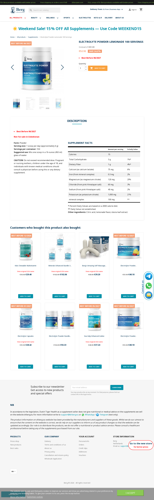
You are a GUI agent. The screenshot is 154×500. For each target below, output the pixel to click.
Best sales (14, 448)
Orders (81, 445)
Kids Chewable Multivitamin (25, 265)
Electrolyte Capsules (26, 336)
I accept (130, 492)
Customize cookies (35, 497)
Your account (86, 436)
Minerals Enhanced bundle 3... (59, 265)
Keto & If (98, 18)
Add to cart (97, 68)
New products (15, 445)
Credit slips (83, 448)
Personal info (84, 441)
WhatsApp (87, 414)
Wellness (53, 18)
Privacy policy (50, 452)
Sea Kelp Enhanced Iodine (94, 336)
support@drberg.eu (70, 414)
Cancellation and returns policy (57, 455)
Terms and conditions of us (55, 445)
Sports (70, 18)
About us (119, 18)
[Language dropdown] (13, 471)
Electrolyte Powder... (128, 265)
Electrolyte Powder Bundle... (60, 336)
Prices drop (14, 441)
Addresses (83, 452)
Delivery (108, 18)
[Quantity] (82, 68)
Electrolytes (85, 18)
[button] (62, 67)
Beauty (37, 18)
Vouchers (82, 455)
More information (18, 497)
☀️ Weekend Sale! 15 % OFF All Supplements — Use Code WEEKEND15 (77, 28)
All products (19, 18)
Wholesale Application (53, 459)
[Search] (44, 10)
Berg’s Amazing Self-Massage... (94, 265)
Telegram (102, 414)
